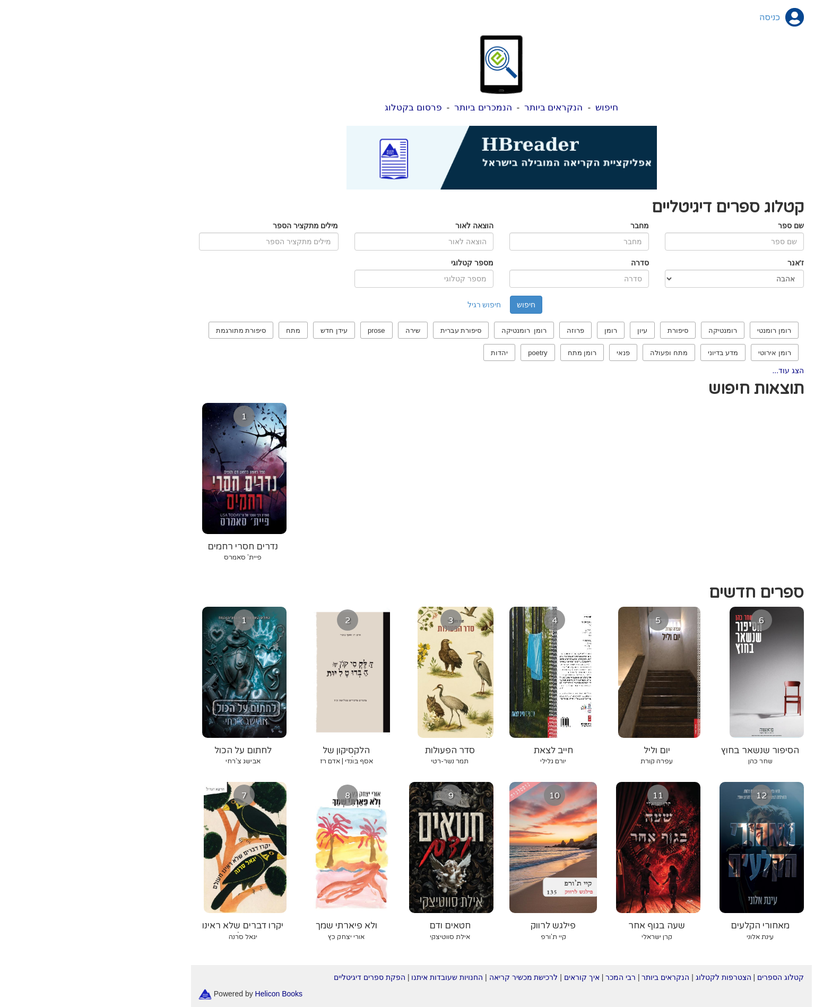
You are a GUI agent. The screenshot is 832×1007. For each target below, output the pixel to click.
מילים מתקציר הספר (220, 225)
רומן (525, 330)
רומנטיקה (637, 330)
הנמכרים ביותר (398, 107)
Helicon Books (194, 993)
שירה (327, 330)
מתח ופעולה (583, 353)
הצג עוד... (702, 370)
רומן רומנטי (689, 330)
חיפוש (521, 107)
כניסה (684, 17)
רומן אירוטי (689, 353)
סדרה (554, 263)
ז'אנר (710, 263)
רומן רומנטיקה (438, 330)
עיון (557, 330)
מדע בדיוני (637, 353)
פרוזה (490, 330)
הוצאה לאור (389, 225)
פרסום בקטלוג (328, 107)
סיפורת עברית (375, 330)
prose (291, 330)
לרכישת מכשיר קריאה (438, 977)
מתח (208, 330)
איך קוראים (496, 977)
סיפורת (592, 330)
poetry (452, 353)
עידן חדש (248, 330)
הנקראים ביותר (468, 107)
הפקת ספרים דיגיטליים (284, 977)
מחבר (554, 225)
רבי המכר (535, 977)
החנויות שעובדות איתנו (361, 977)
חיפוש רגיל (399, 304)
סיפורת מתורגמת (156, 330)
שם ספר (705, 225)
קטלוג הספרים (695, 977)
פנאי (537, 353)
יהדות (413, 353)
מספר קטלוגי (387, 263)
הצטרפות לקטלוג (638, 977)
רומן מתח (497, 353)
